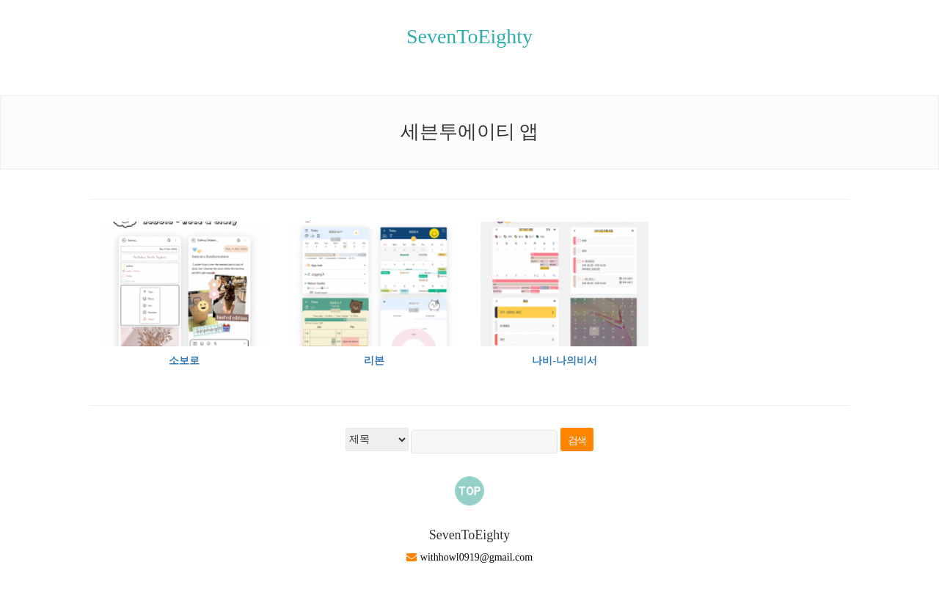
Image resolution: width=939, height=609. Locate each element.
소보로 (184, 360)
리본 (374, 360)
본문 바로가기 (0, 0)
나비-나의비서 (564, 360)
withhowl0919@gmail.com (476, 557)
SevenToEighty (469, 36)
